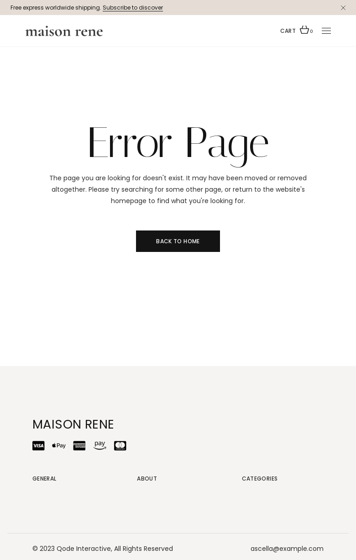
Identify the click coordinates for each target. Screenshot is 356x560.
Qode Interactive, (84, 548)
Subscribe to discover (133, 7)
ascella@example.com (287, 548)
